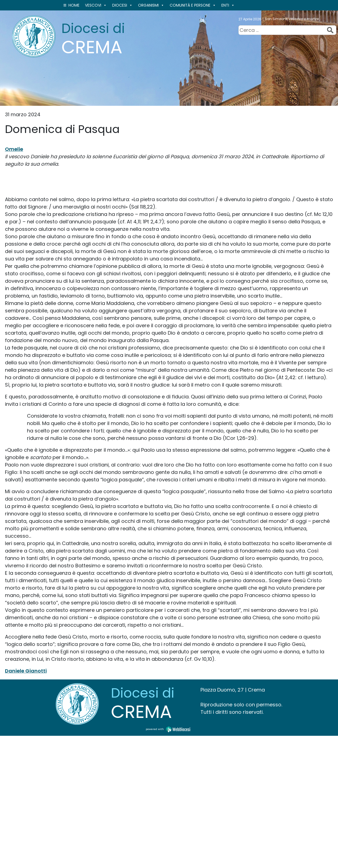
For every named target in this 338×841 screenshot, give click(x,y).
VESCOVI (96, 5)
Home (73, 5)
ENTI (228, 5)
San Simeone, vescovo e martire (292, 18)
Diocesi (122, 5)
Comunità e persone (193, 5)
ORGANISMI (151, 5)
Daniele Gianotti (26, 670)
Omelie (14, 149)
